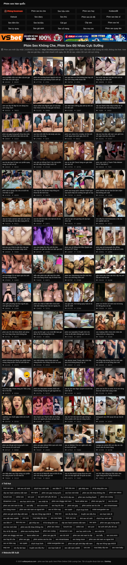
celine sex (20, 497)
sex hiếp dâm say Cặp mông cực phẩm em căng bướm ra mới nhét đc (16, 475)
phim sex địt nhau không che (93, 493)
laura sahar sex (81, 501)
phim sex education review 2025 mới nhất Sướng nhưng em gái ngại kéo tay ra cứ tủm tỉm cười (47, 391)
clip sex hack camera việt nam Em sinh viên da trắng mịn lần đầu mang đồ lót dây (16, 221)
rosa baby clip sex (40, 518)
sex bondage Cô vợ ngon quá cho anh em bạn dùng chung (15, 276)
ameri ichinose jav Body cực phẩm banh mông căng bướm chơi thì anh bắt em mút (16, 362)
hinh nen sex (8, 488)
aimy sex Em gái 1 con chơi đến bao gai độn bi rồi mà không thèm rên (48, 333)
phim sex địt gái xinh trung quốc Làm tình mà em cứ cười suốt (15, 446)
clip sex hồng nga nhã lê (41, 514)
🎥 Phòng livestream (13, 11)
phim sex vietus (115, 493)
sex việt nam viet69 (11, 518)
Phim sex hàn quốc (14, 3)
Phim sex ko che (38, 11)
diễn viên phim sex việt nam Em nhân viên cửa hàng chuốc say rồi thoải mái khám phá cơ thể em (47, 277)
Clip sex (88, 23)
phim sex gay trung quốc (51, 493)
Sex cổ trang (63, 29)
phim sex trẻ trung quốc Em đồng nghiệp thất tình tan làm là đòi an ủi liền (110, 248)
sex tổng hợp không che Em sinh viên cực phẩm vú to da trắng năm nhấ (109, 361)
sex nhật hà (43, 501)
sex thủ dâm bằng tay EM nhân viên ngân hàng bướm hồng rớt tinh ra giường (108, 476)
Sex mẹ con (88, 29)
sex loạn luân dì (106, 514)
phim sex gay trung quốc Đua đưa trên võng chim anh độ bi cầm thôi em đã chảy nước (16, 136)
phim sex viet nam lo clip (13, 506)
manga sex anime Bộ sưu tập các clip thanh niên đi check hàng (109, 446)
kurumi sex (7, 497)
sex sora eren (42, 506)
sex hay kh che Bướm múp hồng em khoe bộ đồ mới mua (46, 192)
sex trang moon (9, 509)
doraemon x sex (9, 501)
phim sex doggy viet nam (61, 501)
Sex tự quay (13, 29)
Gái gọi (63, 23)
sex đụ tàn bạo (71, 514)
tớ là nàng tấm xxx (100, 488)
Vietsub (13, 17)
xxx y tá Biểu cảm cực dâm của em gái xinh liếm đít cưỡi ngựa (16, 78)
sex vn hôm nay (54, 509)
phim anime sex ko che (91, 506)
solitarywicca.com (29, 561)
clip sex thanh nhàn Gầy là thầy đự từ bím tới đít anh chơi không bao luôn (109, 107)
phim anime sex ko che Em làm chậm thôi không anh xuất (109, 192)
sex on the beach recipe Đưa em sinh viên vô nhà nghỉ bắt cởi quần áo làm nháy (78, 476)
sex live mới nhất (71, 493)
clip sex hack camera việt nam (15, 493)
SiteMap (107, 561)
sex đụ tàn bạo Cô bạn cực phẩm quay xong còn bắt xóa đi (16, 163)
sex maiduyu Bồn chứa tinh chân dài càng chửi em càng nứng (109, 333)
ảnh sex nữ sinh (23, 488)
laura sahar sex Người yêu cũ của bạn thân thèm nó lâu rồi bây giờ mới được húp (47, 108)
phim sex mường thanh (87, 497)
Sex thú (63, 17)
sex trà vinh (112, 501)
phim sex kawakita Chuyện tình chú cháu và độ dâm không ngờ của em (77, 333)
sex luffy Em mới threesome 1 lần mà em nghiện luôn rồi (109, 220)
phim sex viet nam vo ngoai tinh (32, 509)
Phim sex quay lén (113, 28)
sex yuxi (31, 497)
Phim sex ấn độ (88, 17)
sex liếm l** (57, 488)
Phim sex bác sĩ (113, 17)
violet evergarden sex (100, 509)
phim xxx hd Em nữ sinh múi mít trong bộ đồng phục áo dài (109, 305)
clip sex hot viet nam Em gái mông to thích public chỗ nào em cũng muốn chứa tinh (78, 419)
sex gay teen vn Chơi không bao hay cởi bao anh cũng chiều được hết (79, 78)
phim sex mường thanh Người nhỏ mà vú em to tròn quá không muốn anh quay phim (48, 79)
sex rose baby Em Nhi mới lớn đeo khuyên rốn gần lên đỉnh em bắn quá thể (48, 248)
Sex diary (38, 17)
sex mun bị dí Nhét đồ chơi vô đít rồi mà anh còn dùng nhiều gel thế (48, 475)
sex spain (68, 509)
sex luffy (30, 506)
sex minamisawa (110, 506)
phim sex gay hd (97, 501)
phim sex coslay (106, 497)
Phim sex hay (88, 11)
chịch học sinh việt (41, 488)
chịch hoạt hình (82, 510)
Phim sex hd (113, 23)
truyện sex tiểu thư (88, 514)
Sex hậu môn (63, 11)
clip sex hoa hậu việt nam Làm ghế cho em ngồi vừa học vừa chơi (109, 135)
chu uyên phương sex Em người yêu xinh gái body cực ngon (15, 305)
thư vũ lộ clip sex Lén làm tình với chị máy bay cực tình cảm (109, 78)
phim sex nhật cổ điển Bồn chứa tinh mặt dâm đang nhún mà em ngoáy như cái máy (47, 306)
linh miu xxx (70, 488)
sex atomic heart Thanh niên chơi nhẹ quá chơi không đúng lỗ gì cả (78, 361)
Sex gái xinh (38, 28)
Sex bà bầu (39, 23)
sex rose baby (56, 518)
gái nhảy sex (84, 488)
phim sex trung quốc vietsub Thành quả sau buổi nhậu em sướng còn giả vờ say (79, 192)
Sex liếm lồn (13, 23)
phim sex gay (73, 506)
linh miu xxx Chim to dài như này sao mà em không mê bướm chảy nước (15, 248)
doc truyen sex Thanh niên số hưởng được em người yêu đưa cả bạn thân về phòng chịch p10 (48, 419)
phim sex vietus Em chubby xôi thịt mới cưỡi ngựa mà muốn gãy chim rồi (78, 135)
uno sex (25, 518)
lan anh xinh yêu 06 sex (47, 497)
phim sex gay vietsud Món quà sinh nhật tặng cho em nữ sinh (48, 446)
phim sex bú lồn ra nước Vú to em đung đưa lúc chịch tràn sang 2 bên (110, 390)
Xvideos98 (113, 11)
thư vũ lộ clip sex (67, 497)
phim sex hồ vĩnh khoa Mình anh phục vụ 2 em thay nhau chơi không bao (15, 333)
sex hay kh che (58, 506)
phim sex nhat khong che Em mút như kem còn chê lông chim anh (78, 276)
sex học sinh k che (27, 501)
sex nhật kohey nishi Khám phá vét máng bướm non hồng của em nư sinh (47, 361)
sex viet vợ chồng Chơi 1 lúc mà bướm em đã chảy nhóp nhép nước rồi (47, 163)
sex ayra (34, 493)
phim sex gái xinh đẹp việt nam (15, 514)
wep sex (58, 514)
